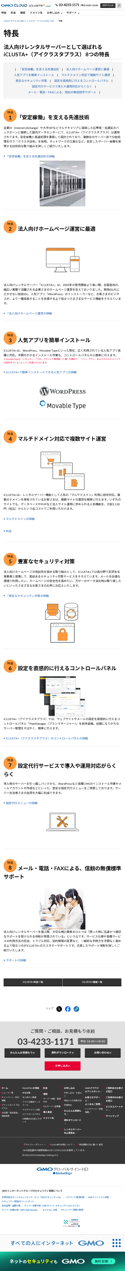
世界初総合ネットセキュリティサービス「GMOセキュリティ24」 (32, 1197)
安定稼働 (26, 1093)
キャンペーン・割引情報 (10, 1098)
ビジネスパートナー (114, 1108)
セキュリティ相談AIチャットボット (18, 1201)
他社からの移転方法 (73, 1100)
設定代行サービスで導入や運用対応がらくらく (62, 86)
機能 (22, 12)
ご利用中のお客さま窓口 (114, 1099)
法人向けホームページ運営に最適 (87, 69)
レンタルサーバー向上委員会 (72, 1131)
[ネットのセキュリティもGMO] (62, 1261)
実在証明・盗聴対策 (11, 1205)
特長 (3, 12)
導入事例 (47, 1112)
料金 (13, 12)
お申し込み (53, 12)
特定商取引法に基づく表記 (91, 1144)
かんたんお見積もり (21, 1052)
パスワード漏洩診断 (75, 1197)
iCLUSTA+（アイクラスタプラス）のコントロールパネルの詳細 (47, 738)
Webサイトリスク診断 (98, 1197)
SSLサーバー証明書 (52, 1106)
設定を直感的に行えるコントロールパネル (81, 80)
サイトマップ (112, 1116)
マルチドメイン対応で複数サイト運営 (85, 75)
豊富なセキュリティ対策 (31, 80)
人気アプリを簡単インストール (34, 75)
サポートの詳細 (16, 960)
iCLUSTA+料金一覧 (33, 982)
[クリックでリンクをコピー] (76, 1009)
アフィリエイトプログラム (10, 1106)
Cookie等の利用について (61, 1144)
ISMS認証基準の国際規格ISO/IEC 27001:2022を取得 (48, 1150)
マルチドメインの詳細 (20, 518)
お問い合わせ (101, 1052)
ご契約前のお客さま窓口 (114, 1090)
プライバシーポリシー (33, 1144)
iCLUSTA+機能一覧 (92, 982)
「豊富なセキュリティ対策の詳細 (27, 595)
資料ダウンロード (61, 1052)
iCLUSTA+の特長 (30, 1088)
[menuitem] (5, 13)
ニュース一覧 (7, 1093)
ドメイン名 (36, 12)
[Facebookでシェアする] (68, 1009)
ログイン (107, 5)
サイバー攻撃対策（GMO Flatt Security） (20, 1209)
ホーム (5, 1088)
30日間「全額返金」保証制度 (11, 1114)
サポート (72, 12)
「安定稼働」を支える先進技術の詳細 (30, 156)
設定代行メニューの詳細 (21, 803)
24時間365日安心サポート (32, 1120)
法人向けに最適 (29, 1097)
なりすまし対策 (50, 1209)
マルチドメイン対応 (31, 1109)
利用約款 (68, 1105)
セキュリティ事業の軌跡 (72, 1209)
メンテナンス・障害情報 (94, 1110)
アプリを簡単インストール (31, 1103)
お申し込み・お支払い (73, 1094)
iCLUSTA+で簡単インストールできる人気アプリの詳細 (41, 372)
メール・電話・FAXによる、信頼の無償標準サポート (62, 92)
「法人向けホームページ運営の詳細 (29, 313)
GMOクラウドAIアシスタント (92, 1090)
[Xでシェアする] (59, 1009)
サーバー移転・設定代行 (52, 1100)
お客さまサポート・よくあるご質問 (92, 1101)
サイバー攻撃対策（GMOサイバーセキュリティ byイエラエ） (52, 1205)
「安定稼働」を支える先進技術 (39, 69)
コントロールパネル (31, 1114)
